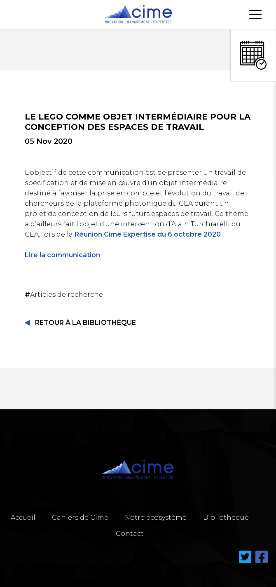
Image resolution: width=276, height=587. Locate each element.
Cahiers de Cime (80, 517)
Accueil (23, 517)
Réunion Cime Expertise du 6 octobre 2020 (148, 234)
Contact (130, 534)
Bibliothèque (226, 517)
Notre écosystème (156, 517)
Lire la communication (62, 255)
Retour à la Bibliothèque (85, 322)
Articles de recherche (65, 294)
